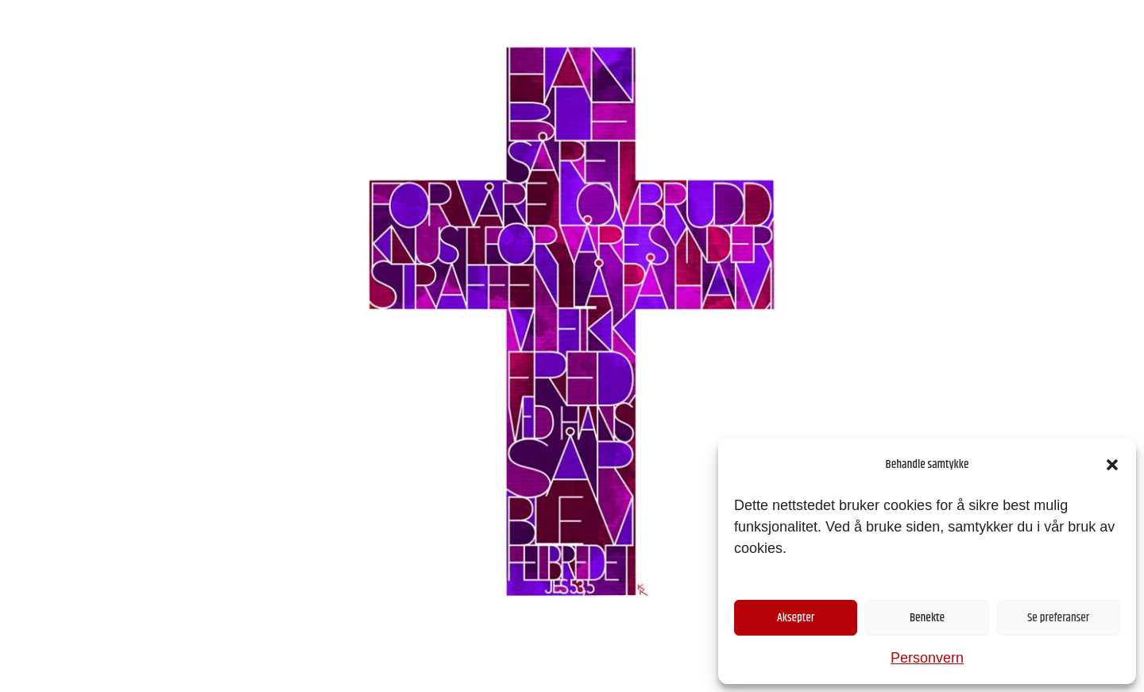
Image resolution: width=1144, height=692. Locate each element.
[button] (1112, 465)
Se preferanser (1058, 618)
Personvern (927, 658)
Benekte (927, 618)
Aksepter (795, 618)
